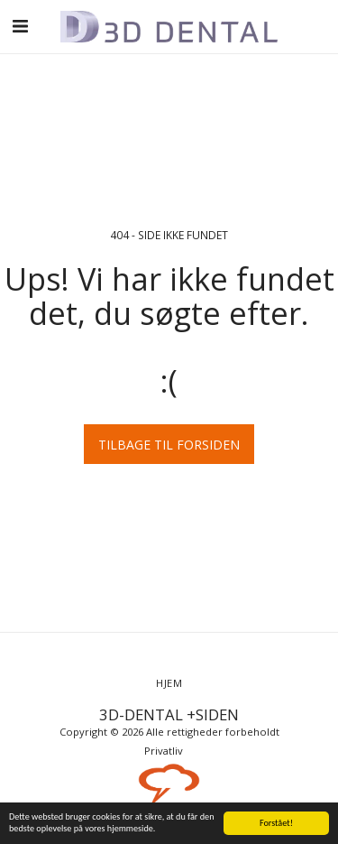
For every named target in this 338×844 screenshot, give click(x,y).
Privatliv (163, 750)
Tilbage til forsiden (169, 444)
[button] (20, 25)
